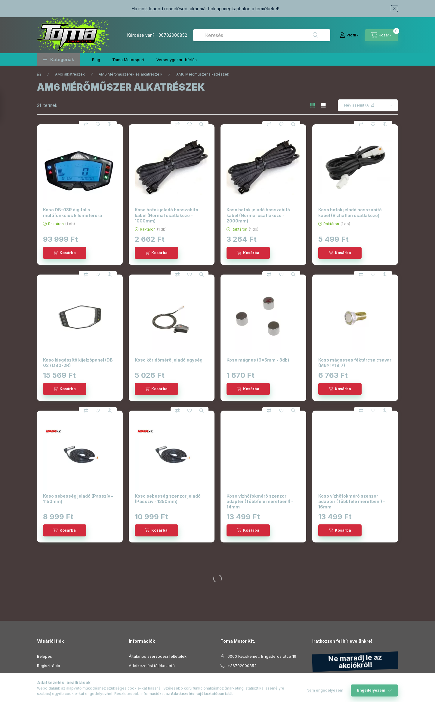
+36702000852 (171, 35)
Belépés (44, 656)
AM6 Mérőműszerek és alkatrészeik (130, 74)
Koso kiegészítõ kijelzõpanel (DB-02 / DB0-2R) (79, 362)
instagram (234, 690)
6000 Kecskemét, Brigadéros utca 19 (261, 656)
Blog (96, 59)
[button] (58, 59)
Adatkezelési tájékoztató (152, 665)
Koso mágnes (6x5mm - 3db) (258, 359)
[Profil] (349, 35)
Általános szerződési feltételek (158, 656)
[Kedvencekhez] (98, 124)
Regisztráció (48, 665)
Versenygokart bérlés (176, 59)
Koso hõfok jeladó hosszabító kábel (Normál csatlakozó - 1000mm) (166, 215)
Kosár (42, 684)
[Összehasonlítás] (86, 124)
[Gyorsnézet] (110, 124)
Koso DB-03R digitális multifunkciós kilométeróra (72, 212)
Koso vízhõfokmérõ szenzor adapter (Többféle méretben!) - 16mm (351, 501)
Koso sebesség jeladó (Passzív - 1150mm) (78, 498)
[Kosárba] (64, 253)
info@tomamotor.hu (245, 674)
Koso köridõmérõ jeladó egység (168, 359)
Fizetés (135, 674)
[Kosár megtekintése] (381, 35)
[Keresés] (315, 35)
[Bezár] (394, 8)
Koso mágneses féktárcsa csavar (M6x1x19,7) (354, 362)
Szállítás (136, 684)
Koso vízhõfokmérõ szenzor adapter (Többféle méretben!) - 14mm (260, 501)
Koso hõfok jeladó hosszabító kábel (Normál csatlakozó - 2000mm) (258, 215)
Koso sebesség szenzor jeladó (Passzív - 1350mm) (168, 498)
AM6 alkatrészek (70, 74)
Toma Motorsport (128, 59)
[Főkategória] (39, 74)
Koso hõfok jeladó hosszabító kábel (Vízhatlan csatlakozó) (350, 212)
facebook (222, 690)
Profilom (44, 674)
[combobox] (261, 35)
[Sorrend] (368, 105)
